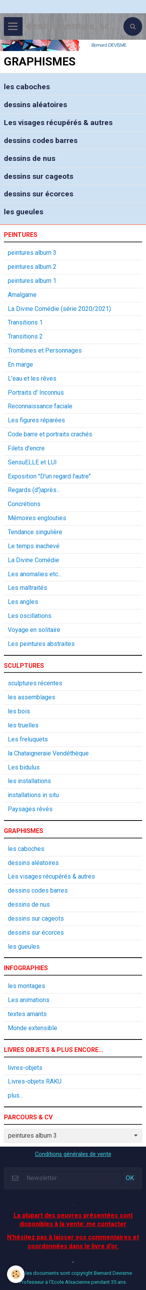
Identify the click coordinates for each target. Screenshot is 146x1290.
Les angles (23, 601)
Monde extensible (32, 1028)
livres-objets (25, 1067)
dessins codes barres (40, 140)
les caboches (27, 86)
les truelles (23, 725)
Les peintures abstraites (41, 644)
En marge (20, 364)
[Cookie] (16, 1274)
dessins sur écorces (38, 193)
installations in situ (33, 795)
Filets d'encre (26, 448)
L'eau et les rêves (32, 378)
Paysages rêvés (30, 809)
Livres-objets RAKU (35, 1081)
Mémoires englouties (37, 518)
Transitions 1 (25, 322)
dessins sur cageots (38, 175)
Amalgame (22, 294)
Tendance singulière (35, 532)
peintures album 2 (32, 266)
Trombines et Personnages (45, 350)
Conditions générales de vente (73, 1154)
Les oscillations (29, 615)
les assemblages (31, 697)
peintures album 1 (32, 280)
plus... (15, 1095)
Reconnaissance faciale (40, 406)
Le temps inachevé (34, 546)
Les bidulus (24, 767)
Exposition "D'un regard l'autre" (49, 476)
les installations (29, 781)
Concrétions (24, 504)
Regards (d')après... (34, 490)
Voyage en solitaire (34, 630)
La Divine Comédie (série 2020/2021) (59, 308)
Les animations (28, 1000)
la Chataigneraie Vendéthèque (48, 753)
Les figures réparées (36, 420)
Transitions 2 (25, 336)
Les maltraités (27, 587)
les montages (26, 986)
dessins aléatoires (35, 104)
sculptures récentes (35, 683)
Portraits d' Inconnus (36, 392)
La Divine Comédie (33, 560)
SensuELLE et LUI (32, 462)
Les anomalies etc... (35, 574)
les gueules (23, 211)
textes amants (27, 1014)
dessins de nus (29, 158)
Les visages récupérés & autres (58, 122)
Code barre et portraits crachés (50, 434)
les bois (19, 711)
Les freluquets (28, 739)
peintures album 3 (32, 252)
